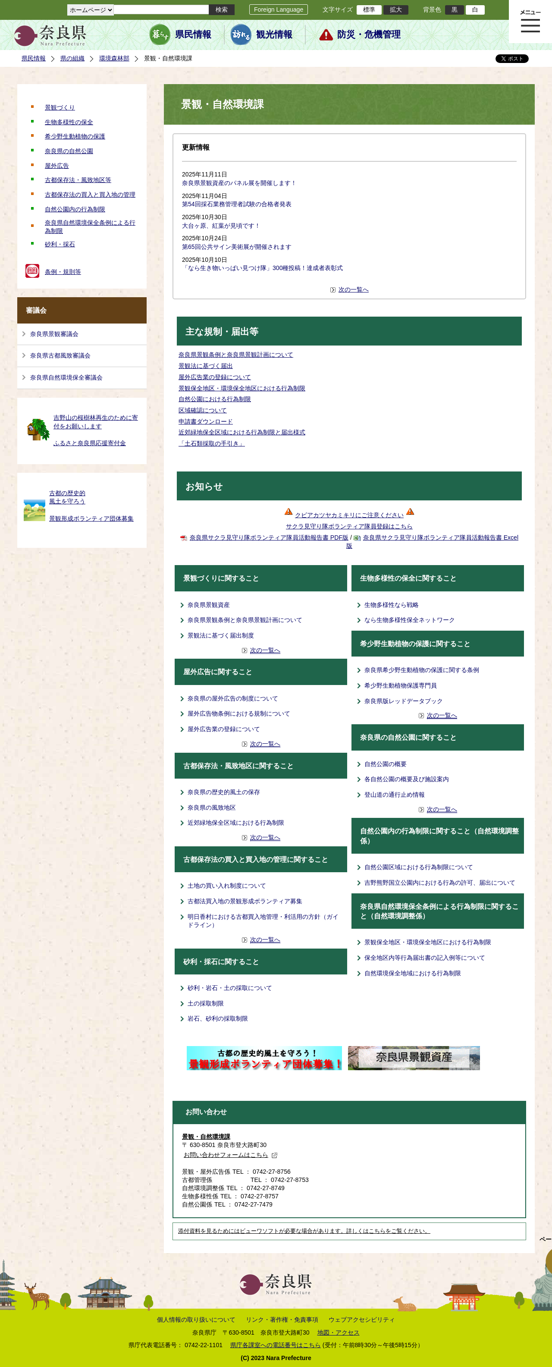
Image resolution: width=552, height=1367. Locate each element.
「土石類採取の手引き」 (212, 443)
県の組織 (72, 58)
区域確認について (203, 410)
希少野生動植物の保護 (75, 136)
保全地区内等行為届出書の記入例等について (424, 957)
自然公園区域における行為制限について (418, 867)
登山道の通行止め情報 (394, 794)
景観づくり (60, 107)
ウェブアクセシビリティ (362, 1319)
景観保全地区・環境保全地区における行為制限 (242, 388)
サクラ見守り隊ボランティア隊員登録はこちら (349, 526)
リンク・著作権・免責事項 (282, 1319)
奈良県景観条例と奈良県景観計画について (236, 354)
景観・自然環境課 (206, 1136)
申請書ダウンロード (206, 421)
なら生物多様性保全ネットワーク (409, 619)
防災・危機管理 (369, 34)
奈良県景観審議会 (54, 333)
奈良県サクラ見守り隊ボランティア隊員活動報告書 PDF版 (269, 537)
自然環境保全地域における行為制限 (412, 973)
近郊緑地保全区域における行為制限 (236, 822)
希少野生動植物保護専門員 (400, 685)
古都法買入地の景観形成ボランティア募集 (245, 901)
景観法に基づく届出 (206, 365)
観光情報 (274, 34)
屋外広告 (57, 165)
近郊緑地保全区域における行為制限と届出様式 (242, 432)
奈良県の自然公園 (69, 151)
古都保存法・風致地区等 (78, 179)
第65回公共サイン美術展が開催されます (237, 246)
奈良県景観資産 (209, 604)
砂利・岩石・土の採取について (230, 987)
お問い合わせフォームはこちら (231, 1154)
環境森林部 (114, 58)
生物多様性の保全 (69, 122)
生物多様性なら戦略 (391, 604)
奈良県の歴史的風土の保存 (224, 792)
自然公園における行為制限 (215, 399)
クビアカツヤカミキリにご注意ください (354, 515)
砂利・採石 (60, 244)
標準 (369, 9)
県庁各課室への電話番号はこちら (275, 1345)
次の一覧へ (354, 289)
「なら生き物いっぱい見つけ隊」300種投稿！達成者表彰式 (262, 267)
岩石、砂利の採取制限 (218, 1018)
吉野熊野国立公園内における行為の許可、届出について (439, 882)
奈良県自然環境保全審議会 (66, 377)
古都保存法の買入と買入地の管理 (90, 194)
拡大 (396, 9)
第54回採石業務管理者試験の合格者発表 (237, 204)
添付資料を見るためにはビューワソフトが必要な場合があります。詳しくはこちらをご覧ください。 (304, 1231)
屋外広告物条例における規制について (239, 713)
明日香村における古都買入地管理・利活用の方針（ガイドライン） (263, 921)
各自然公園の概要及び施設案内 (406, 779)
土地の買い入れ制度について (227, 885)
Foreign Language (278, 9)
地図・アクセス (338, 1332)
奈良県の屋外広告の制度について (233, 698)
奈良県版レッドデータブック (403, 701)
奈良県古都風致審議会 (60, 355)
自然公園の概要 (385, 763)
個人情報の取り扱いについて (196, 1319)
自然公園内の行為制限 (75, 209)
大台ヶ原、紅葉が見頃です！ (221, 225)
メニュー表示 (530, 21)
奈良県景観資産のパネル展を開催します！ (239, 182)
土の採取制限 (206, 1003)
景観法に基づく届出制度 (221, 635)
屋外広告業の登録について (215, 377)
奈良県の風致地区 (212, 807)
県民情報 (193, 34)
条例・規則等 (63, 271)
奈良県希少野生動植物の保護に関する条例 (421, 669)
